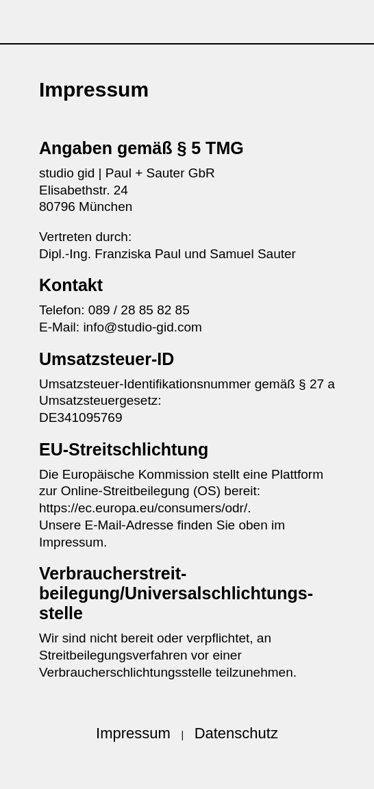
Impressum (133, 733)
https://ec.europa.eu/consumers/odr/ (143, 508)
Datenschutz (236, 733)
